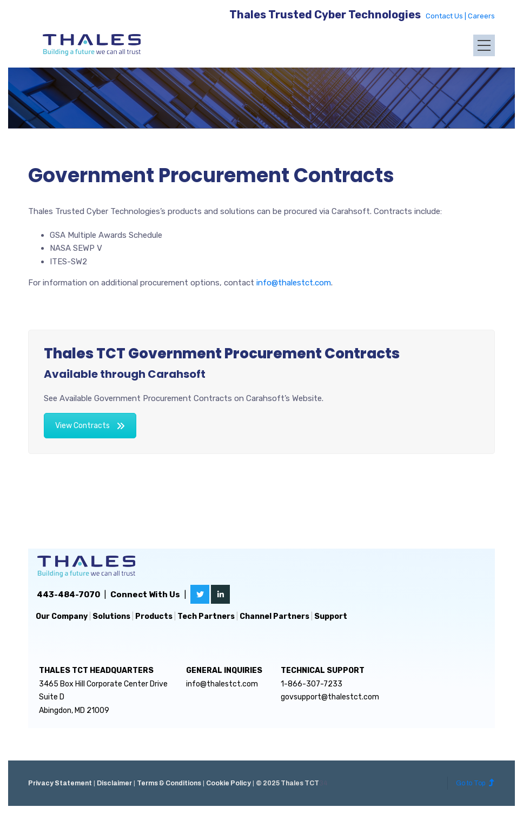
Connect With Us (145, 594)
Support (330, 616)
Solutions (111, 616)
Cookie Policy (228, 783)
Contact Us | (447, 16)
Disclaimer (114, 783)
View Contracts (90, 425)
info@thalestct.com (293, 283)
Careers (481, 16)
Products (154, 616)
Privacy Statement (60, 783)
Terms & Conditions (169, 783)
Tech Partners (206, 616)
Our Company (62, 616)
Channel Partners (274, 616)
